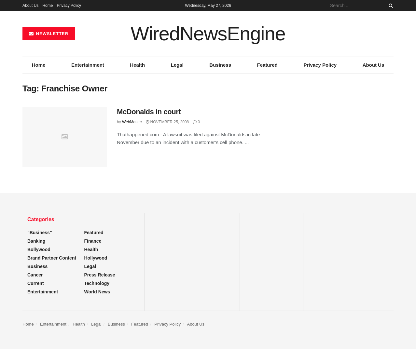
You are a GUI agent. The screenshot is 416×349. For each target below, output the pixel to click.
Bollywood (38, 249)
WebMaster (132, 122)
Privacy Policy (69, 5)
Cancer (35, 274)
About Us (30, 5)
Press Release (99, 274)
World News (97, 291)
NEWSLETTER (48, 33)
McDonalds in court (149, 112)
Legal (177, 65)
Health (137, 65)
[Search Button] (389, 5)
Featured (267, 65)
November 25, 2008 (167, 122)
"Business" (39, 232)
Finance (93, 241)
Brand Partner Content (51, 258)
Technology (97, 283)
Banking (36, 241)
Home (47, 5)
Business (220, 65)
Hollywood (95, 258)
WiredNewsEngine (208, 34)
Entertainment (87, 65)
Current (35, 283)
